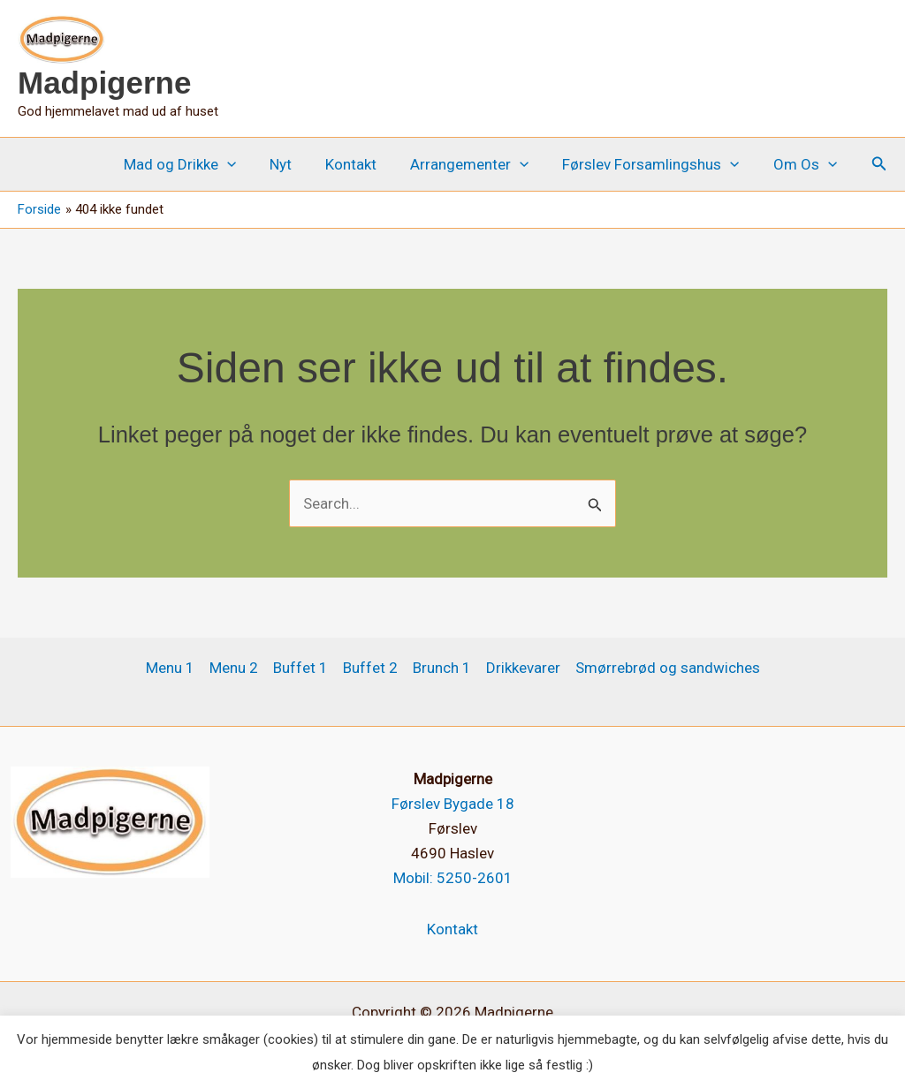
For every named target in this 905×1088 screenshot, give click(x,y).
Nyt (296, 164)
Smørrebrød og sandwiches (667, 667)
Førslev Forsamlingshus (655, 164)
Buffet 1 (300, 667)
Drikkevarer (523, 667)
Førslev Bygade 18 (453, 803)
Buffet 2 (370, 667)
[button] (246, 164)
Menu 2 (233, 667)
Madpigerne (104, 82)
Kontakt (363, 164)
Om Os (807, 164)
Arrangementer (478, 164)
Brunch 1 (442, 667)
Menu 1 (170, 667)
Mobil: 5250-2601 (453, 878)
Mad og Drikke (199, 164)
